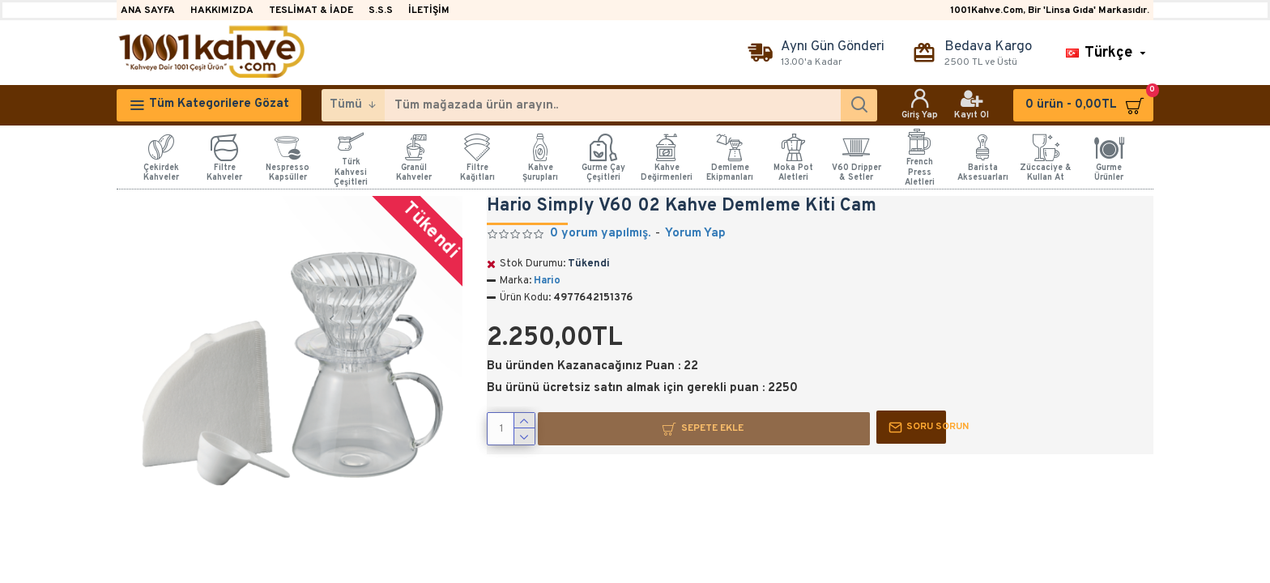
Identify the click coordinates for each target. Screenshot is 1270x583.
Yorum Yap (695, 233)
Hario (547, 280)
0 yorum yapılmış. (600, 233)
